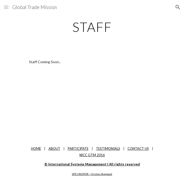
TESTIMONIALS (108, 148)
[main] (92, 27)
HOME (36, 148)
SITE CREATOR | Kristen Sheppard (92, 173)
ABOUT (54, 148)
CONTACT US (138, 148)
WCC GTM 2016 (92, 155)
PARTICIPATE (78, 148)
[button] (6, 7)
